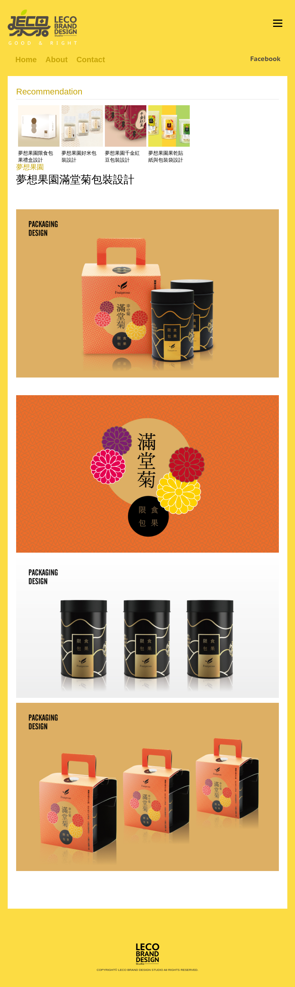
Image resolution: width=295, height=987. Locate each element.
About (56, 59)
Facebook (265, 59)
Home (26, 59)
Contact (90, 59)
